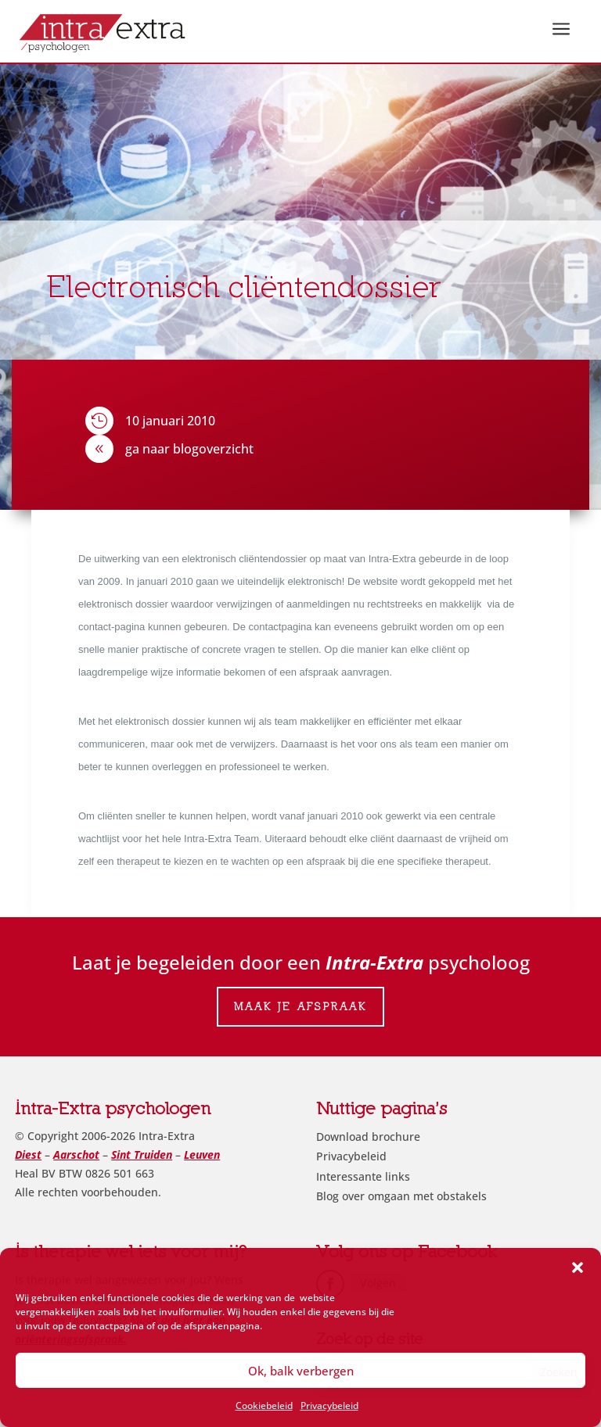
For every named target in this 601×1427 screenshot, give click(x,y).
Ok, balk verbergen (301, 1371)
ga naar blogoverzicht (189, 448)
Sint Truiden (141, 1154)
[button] (577, 1267)
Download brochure (368, 1136)
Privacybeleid (329, 1405)
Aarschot (76, 1154)
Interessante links (363, 1176)
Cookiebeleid (264, 1405)
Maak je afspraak (300, 1006)
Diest (28, 1154)
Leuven (202, 1154)
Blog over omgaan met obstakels (401, 1196)
